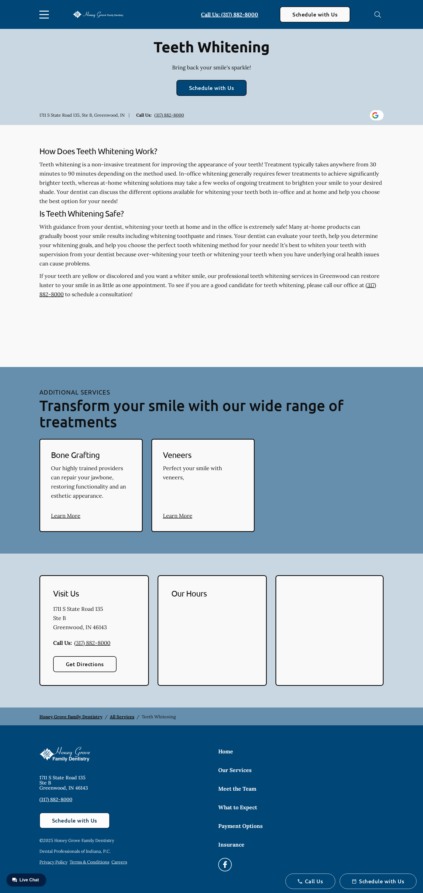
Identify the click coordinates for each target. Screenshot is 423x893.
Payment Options (240, 826)
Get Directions (85, 664)
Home (225, 751)
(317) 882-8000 (169, 115)
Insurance (231, 844)
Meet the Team (237, 788)
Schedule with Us (314, 14)
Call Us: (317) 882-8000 (229, 14)
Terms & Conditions (89, 862)
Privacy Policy (53, 862)
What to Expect (237, 807)
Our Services (235, 770)
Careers (119, 862)
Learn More (65, 515)
